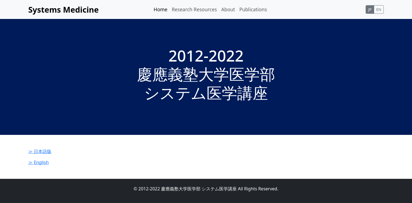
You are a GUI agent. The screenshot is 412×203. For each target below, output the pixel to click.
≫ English (38, 162)
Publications (253, 9)
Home (160, 9)
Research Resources (194, 9)
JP (369, 9)
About (228, 9)
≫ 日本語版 (39, 151)
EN (378, 9)
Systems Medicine (63, 9)
